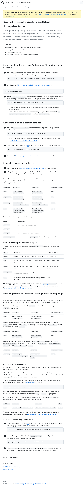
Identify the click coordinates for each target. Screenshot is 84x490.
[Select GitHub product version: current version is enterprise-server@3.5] (24, 2)
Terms (17, 484)
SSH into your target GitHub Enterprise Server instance (34, 85)
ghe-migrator (15, 7)
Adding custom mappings (14, 364)
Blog (46, 484)
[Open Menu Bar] (81, 2)
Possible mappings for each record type (20, 243)
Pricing (32, 484)
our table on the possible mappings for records (42, 414)
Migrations (7, 7)
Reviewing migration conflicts (18, 163)
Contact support (8, 469)
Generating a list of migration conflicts (23, 122)
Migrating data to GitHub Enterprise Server (23, 140)
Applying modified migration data (18, 419)
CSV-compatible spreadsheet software (32, 168)
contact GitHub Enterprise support (19, 16)
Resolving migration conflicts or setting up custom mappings (34, 156)
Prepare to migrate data (27, 7)
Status (27, 484)
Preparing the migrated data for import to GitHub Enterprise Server (32, 66)
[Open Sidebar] (2, 6)
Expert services (39, 484)
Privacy (22, 484)
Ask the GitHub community (11, 467)
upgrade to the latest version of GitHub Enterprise (52, 14)
